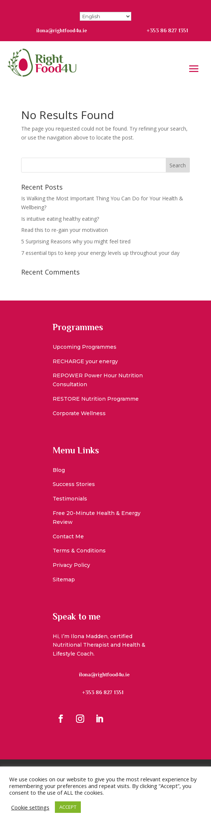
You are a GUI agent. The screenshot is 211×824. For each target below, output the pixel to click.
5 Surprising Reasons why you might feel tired (76, 241)
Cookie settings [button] (30, 807)
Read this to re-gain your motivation (64, 229)
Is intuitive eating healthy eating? (60, 218)
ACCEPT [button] (67, 807)
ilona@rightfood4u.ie (61, 30)
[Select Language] (105, 16)
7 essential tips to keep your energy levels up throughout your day (100, 252)
